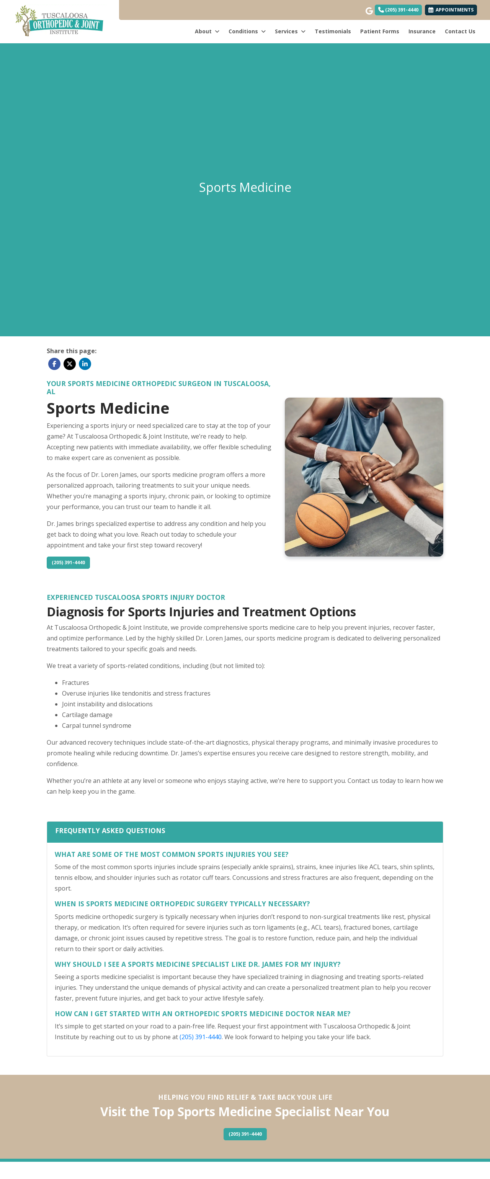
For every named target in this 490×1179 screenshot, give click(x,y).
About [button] (207, 31)
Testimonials (333, 31)
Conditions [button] (247, 31)
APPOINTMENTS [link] (451, 10)
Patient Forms (379, 31)
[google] (368, 9)
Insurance (422, 31)
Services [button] (290, 31)
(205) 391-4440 (398, 10)
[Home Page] (59, 21)
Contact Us (460, 31)
